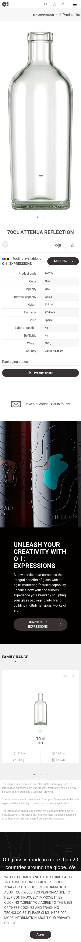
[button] (75, 4)
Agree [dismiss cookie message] (40, 934)
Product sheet (40, 373)
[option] (40, 120)
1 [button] (37, 217)
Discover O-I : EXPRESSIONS (38, 624)
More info (60, 261)
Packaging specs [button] (40, 362)
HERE (55, 913)
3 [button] (47, 774)
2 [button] (44, 217)
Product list (68, 15)
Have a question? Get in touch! (40, 404)
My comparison (43, 14)
